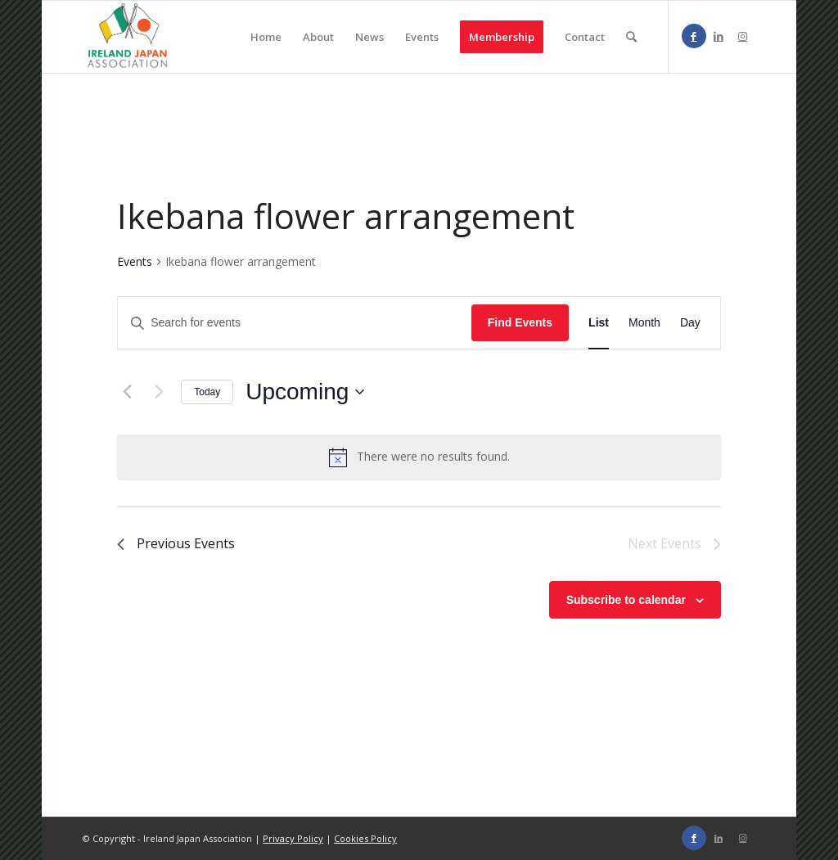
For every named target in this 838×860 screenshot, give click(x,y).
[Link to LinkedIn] (718, 36)
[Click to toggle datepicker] (305, 392)
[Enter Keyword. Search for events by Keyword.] (294, 323)
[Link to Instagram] (743, 36)
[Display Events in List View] (598, 323)
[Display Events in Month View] (644, 323)
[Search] (631, 37)
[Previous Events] (127, 392)
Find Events (520, 322)
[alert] (433, 457)
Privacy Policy (293, 838)
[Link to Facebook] (694, 36)
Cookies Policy (365, 838)
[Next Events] (159, 392)
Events (134, 261)
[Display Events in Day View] (690, 323)
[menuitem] (266, 37)
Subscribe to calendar (626, 599)
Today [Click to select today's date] (207, 392)
